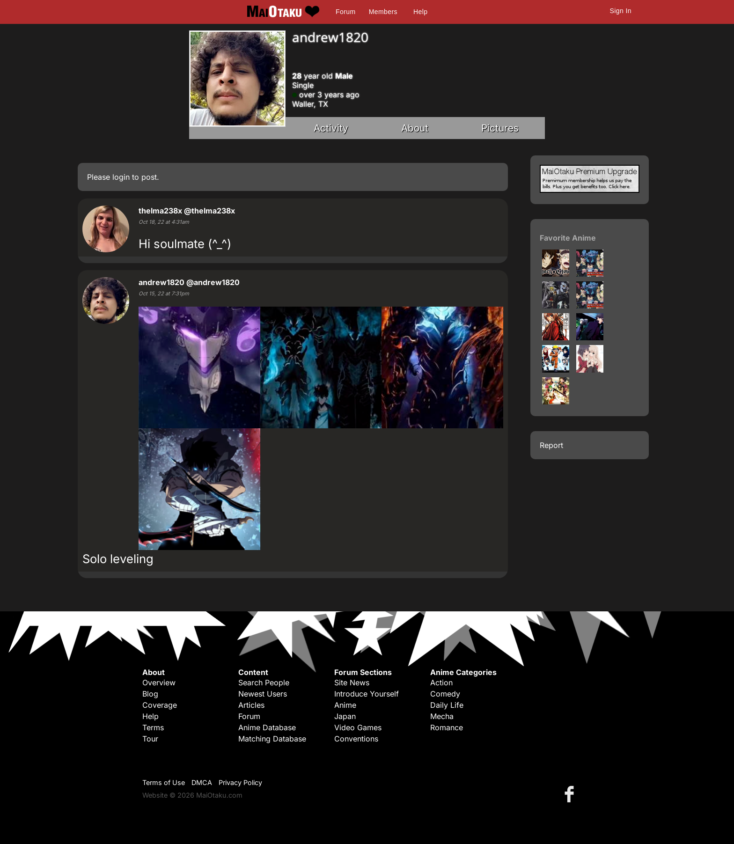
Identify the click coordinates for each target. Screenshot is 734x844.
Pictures (500, 128)
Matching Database (272, 738)
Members (383, 11)
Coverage (159, 705)
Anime (345, 705)
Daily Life (446, 705)
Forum (345, 11)
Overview (159, 682)
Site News (351, 682)
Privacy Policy (240, 782)
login (121, 177)
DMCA (201, 782)
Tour (150, 738)
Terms (153, 727)
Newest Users (262, 693)
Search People (263, 682)
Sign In (620, 11)
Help (420, 11)
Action (441, 682)
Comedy (445, 693)
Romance (446, 727)
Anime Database (267, 727)
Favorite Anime (568, 237)
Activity (331, 128)
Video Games (358, 727)
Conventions (356, 738)
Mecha (442, 716)
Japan (345, 716)
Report (551, 445)
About (414, 128)
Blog (150, 693)
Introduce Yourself (366, 693)
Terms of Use (163, 782)
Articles (251, 705)
